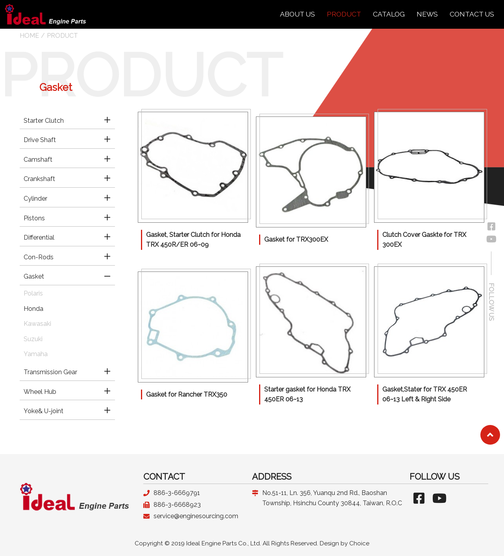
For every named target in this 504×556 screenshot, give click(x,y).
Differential (39, 237)
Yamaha (36, 354)
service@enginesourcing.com (196, 516)
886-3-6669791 (177, 493)
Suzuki (33, 339)
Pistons (34, 218)
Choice (359, 543)
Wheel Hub (40, 391)
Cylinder (35, 198)
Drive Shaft (40, 140)
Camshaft (38, 159)
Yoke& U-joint (43, 411)
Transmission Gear (50, 372)
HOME (29, 35)
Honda (33, 308)
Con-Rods (39, 257)
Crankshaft (39, 179)
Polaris (33, 293)
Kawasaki (37, 323)
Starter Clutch (44, 120)
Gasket (34, 276)
